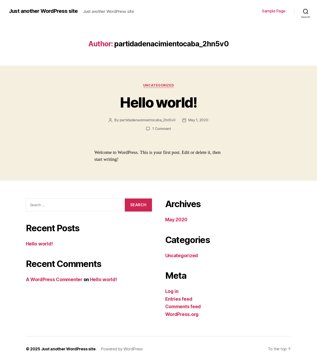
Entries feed (178, 298)
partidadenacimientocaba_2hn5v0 (148, 120)
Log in (172, 291)
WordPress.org (182, 314)
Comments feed (183, 306)
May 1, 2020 (198, 120)
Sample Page (273, 11)
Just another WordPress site (43, 11)
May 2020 (176, 219)
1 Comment (161, 128)
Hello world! (158, 102)
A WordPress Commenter (54, 279)
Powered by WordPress (122, 348)
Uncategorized (158, 85)
